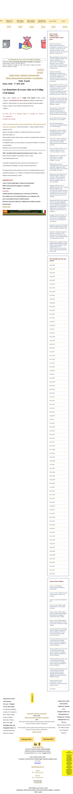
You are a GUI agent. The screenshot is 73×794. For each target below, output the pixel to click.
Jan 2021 (52, 442)
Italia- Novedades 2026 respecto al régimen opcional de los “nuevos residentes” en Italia (58, 150)
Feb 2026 (52, 272)
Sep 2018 (52, 547)
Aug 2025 (52, 276)
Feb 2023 (52, 348)
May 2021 (52, 427)
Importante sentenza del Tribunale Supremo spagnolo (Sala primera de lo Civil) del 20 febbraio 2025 (59, 226)
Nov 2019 (52, 494)
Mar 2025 (52, 280)
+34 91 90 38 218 (39, 777)
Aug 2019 (52, 506)
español (15, 66)
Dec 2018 (52, 536)
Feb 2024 (52, 310)
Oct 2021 (52, 408)
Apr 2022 (52, 385)
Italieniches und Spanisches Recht (42, 21)
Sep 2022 (52, 367)
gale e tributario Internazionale (27, 75)
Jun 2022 (52, 378)
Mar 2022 (52, 389)
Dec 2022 (52, 355)
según (27, 65)
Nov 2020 (52, 449)
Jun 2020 (52, 468)
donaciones (10, 65)
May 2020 (52, 472)
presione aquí (6, 206)
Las (6, 65)
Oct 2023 (52, 318)
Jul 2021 (52, 419)
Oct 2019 (52, 498)
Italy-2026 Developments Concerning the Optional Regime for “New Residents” (58, 125)
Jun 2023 (52, 333)
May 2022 (52, 382)
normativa (5, 66)
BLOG (63, 21)
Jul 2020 (52, 464)
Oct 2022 (52, 363)
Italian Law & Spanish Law (9, 21)
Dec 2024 (52, 288)
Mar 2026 (52, 269)
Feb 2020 (52, 483)
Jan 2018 (52, 566)
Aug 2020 (52, 461)
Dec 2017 (52, 570)
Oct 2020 (52, 453)
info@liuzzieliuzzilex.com (37, 766)
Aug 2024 (52, 303)
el (29, 65)
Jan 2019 (52, 532)
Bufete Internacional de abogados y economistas (24, 78)
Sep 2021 (52, 412)
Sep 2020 (52, 457)
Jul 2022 (52, 374)
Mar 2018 (52, 562)
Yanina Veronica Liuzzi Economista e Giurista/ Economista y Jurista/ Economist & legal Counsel (58, 683)
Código (32, 65)
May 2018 (52, 555)
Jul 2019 (52, 509)
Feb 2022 (52, 393)
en (13, 65)
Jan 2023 (52, 351)
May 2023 (52, 336)
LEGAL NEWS (52, 21)
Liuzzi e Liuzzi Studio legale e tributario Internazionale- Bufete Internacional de (24, 124)
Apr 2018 (52, 558)
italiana (9, 66)
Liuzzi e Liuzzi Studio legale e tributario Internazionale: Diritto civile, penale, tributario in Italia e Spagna (59, 623)
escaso (21, 65)
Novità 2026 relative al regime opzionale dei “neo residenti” (58, 118)
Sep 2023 (52, 321)
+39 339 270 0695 (37, 782)
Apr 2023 (52, 340)
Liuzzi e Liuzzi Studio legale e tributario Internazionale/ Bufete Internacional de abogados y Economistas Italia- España (58, 614)
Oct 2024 (52, 295)
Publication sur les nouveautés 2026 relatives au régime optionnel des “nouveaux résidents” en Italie (58, 158)
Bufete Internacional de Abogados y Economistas (37, 717)
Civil (36, 65)
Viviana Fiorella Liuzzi (37, 747)
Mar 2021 (52, 434)
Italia (16, 65)
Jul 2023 (52, 329)
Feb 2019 (52, 528)
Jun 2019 (52, 513)
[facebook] (39, 744)
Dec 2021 (52, 400)
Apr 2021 (52, 430)
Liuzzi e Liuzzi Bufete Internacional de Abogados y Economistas (57, 587)
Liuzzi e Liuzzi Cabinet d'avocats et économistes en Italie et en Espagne (59, 594)
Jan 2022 (52, 397)
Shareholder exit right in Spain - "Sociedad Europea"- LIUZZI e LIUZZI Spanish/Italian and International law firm (58, 132)
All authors (53, 689)
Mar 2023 (52, 344)
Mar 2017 (52, 573)
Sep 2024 (52, 299)
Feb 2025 (52, 284)
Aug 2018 (52, 551)
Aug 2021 (52, 415)
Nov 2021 (52, 404)
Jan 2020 (52, 487)
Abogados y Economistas (9, 127)
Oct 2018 (52, 543)
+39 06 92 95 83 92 (39, 772)
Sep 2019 (52, 502)
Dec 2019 (52, 491)
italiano (39, 65)
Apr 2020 (52, 476)
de (18, 65)
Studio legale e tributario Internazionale (37, 713)
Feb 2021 (52, 438)
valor (24, 65)
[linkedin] (35, 744)
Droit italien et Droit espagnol (20, 21)
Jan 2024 (52, 314)
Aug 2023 (52, 325)
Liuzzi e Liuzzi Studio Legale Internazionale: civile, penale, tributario (58, 606)
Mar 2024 (52, 306)
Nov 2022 (52, 359)
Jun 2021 (52, 423)
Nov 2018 (52, 540)
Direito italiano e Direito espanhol (31, 21)
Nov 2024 (52, 291)
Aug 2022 (52, 370)
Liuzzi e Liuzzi (36, 732)
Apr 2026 (52, 265)
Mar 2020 (52, 479)
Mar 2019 (52, 525)
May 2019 (52, 517)
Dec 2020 (52, 446)
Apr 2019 (52, 521)
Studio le (12, 75)
